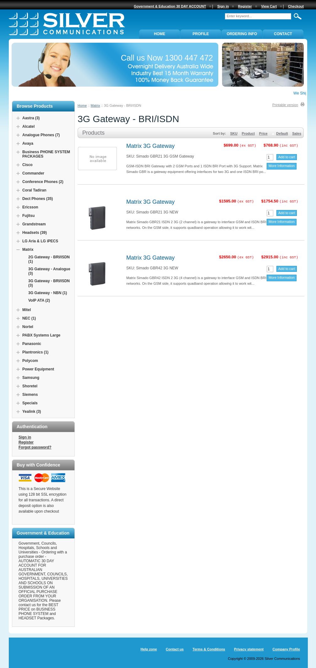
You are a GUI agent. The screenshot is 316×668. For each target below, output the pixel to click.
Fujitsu (28, 215)
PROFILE (201, 34)
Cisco (27, 165)
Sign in (25, 437)
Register (26, 442)
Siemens (30, 394)
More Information (282, 166)
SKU (233, 133)
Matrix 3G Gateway (150, 146)
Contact (283, 34)
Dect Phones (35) (37, 199)
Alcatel (28, 126)
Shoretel (29, 386)
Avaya (27, 143)
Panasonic (31, 344)
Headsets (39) (34, 232)
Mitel (26, 310)
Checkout (296, 6)
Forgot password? (35, 447)
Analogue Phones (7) (41, 135)
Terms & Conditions (209, 649)
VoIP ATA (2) (39, 300)
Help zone (149, 649)
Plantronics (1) (35, 352)
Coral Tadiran (34, 190)
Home (82, 105)
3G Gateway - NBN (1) (47, 293)
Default (282, 133)
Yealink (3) (31, 411)
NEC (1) (29, 318)
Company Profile (286, 649)
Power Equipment (38, 369)
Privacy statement (249, 649)
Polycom (30, 360)
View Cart (269, 6)
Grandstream (34, 224)
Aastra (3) (31, 118)
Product (248, 133)
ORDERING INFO (242, 34)
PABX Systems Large (41, 335)
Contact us (175, 649)
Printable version (285, 105)
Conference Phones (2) (42, 182)
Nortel (27, 327)
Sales (296, 133)
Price (263, 133)
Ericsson (30, 207)
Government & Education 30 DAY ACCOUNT (170, 6)
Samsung (30, 377)
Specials (30, 403)
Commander (33, 173)
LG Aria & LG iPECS (40, 241)
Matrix (95, 105)
